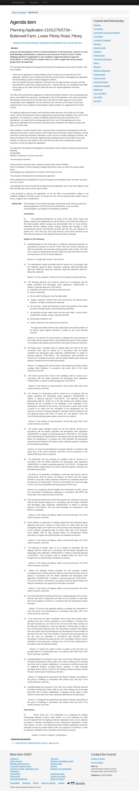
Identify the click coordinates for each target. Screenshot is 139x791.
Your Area (34, 3)
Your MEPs (98, 97)
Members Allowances (102, 71)
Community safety (58, 774)
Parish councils (99, 78)
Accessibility (15, 783)
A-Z (45, 3)
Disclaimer (26, 783)
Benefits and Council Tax (19, 764)
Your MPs (97, 101)
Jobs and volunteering (18, 779)
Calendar (97, 25)
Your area (54, 759)
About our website (48, 783)
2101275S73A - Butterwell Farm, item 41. (37, 743)
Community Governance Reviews (107, 33)
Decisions (97, 44)
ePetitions (97, 52)
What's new (98, 90)
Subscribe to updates (102, 86)
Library (96, 63)
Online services (16, 761)
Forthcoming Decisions (103, 59)
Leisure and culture (58, 776)
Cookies (61, 783)
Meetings (97, 67)
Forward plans (99, 56)
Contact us (14, 759)
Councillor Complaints (102, 40)
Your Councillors (100, 93)
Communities (15, 774)
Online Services (19, 3)
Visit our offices (97, 763)
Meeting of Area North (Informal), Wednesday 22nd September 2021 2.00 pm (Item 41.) (47, 43)
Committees (98, 29)
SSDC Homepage (19, 12)
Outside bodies (99, 75)
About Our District (57, 779)
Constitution (98, 37)
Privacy (36, 783)
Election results (100, 48)
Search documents (101, 82)
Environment (15, 776)
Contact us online (98, 759)
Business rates (56, 764)
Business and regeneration (61, 769)
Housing (54, 766)
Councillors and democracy (20, 766)
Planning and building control (62, 761)
